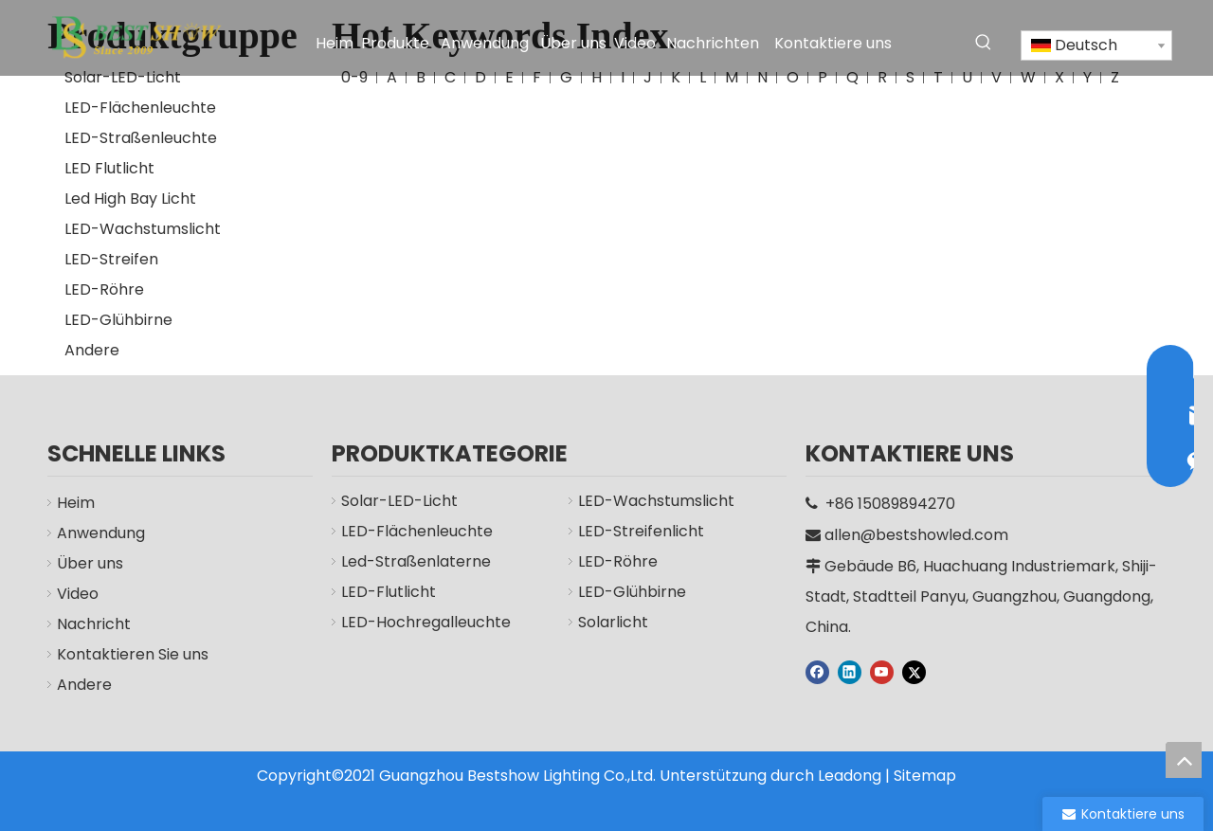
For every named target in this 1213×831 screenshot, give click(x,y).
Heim (76, 503)
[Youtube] (882, 672)
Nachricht (94, 624)
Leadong (849, 775)
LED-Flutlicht (388, 592)
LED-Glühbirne (118, 320)
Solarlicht (613, 622)
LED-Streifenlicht (641, 531)
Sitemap (925, 775)
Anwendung (101, 533)
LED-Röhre (104, 289)
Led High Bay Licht (130, 198)
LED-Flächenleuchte (140, 107)
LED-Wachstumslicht (142, 229)
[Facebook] (817, 672)
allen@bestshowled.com (916, 535)
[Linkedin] (849, 672)
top (1184, 760)
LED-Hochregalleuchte (426, 622)
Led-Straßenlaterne (416, 561)
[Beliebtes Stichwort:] (984, 43)
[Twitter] (914, 672)
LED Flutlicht (109, 168)
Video (78, 594)
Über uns (90, 563)
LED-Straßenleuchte (140, 138)
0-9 (354, 77)
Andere (91, 350)
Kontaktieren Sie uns (132, 654)
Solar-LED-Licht (122, 77)
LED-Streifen (111, 259)
